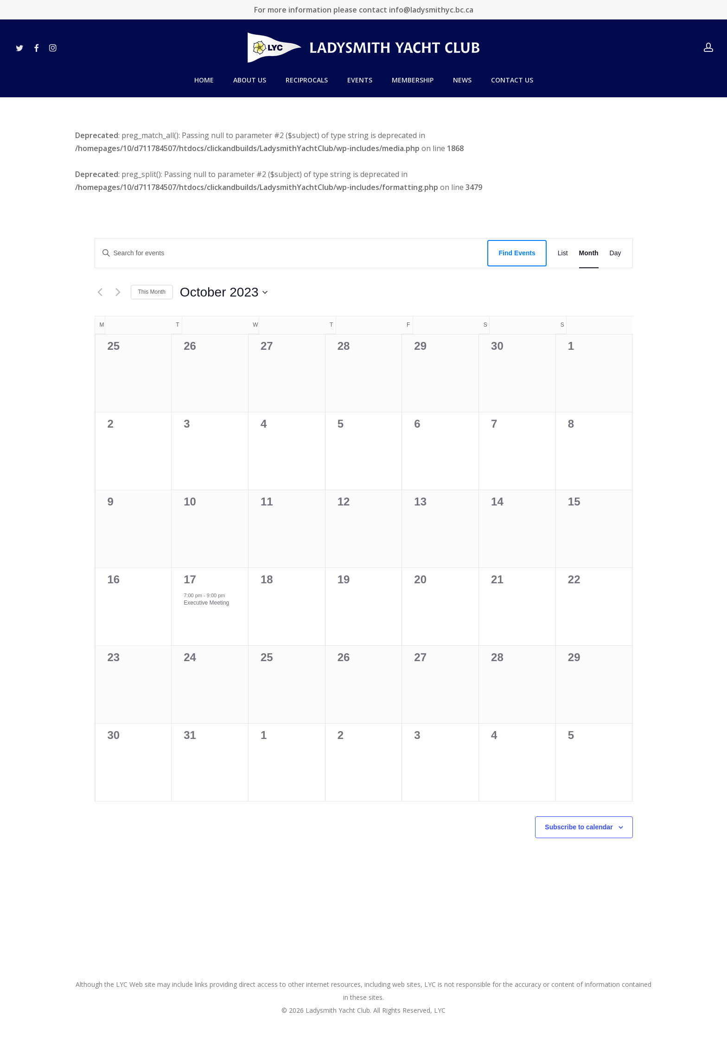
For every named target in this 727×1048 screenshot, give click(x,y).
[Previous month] (100, 292)
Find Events (516, 253)
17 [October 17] (190, 579)
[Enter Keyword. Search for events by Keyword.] (291, 253)
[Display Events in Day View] (615, 253)
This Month (152, 292)
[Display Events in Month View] (589, 253)
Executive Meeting (206, 603)
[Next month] (118, 292)
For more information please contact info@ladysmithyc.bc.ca (363, 10)
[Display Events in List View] (563, 253)
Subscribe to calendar (578, 827)
